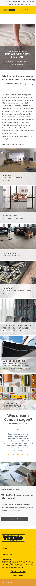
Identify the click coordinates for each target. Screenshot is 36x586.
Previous (4, 442)
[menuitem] (23, 10)
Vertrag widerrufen (18, 571)
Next (31, 442)
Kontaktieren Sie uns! (15, 519)
